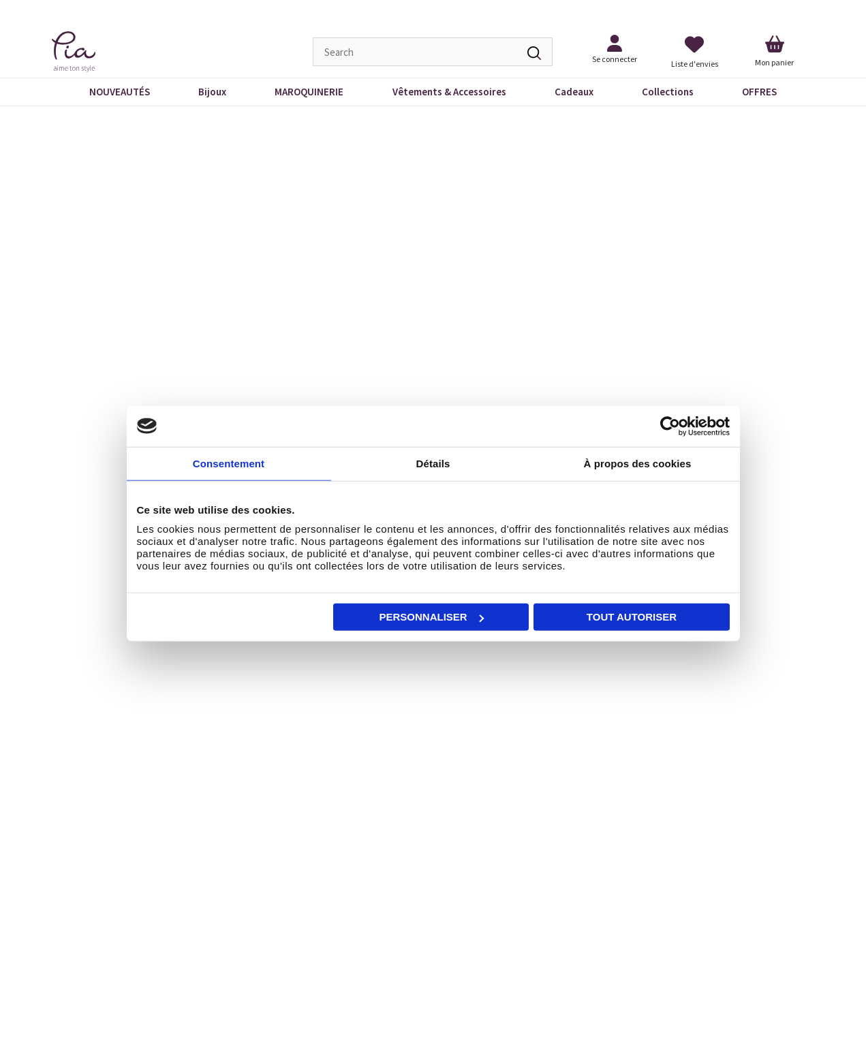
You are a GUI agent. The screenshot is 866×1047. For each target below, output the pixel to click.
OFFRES (759, 91)
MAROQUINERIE (309, 91)
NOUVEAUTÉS (119, 91)
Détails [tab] (433, 463)
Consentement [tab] (228, 463)
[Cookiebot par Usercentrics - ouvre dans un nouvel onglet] (670, 426)
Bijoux (212, 91)
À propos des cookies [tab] (638, 463)
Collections (668, 91)
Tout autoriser (632, 617)
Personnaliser (432, 617)
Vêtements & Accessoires (449, 91)
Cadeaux (574, 91)
